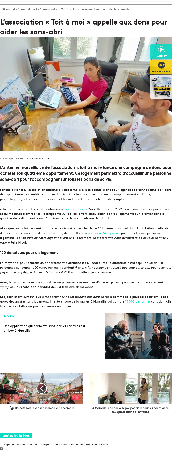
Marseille (33, 9)
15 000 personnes (137, 301)
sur (104, 233)
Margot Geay (12, 158)
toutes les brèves (16, 435)
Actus (21, 9)
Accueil (9, 9)
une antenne (74, 209)
